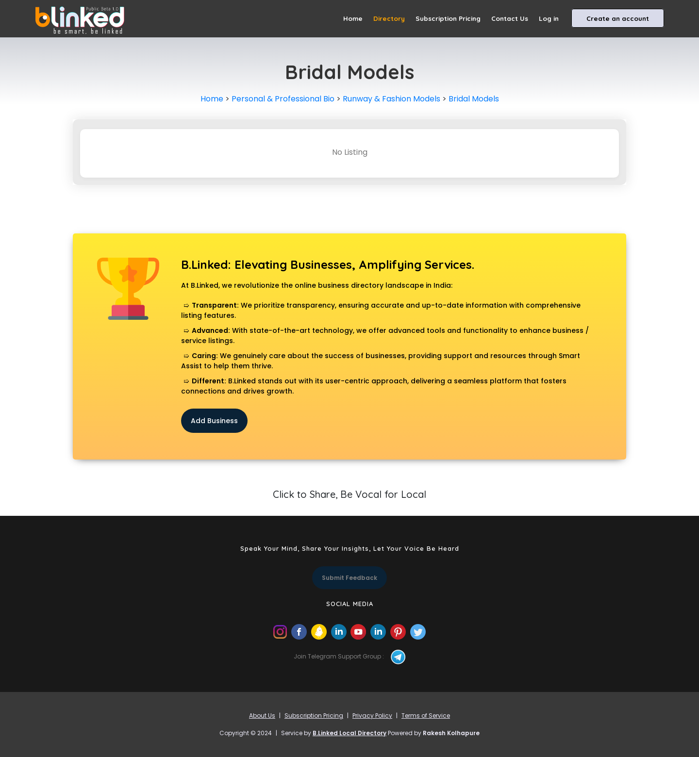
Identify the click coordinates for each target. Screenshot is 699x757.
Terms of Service (425, 715)
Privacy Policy (372, 715)
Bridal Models (474, 98)
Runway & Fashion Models (391, 98)
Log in (549, 18)
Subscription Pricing (448, 18)
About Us (262, 715)
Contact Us (509, 18)
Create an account (617, 18)
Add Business (214, 421)
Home (353, 18)
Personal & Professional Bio (283, 98)
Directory (389, 18)
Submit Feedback (349, 578)
